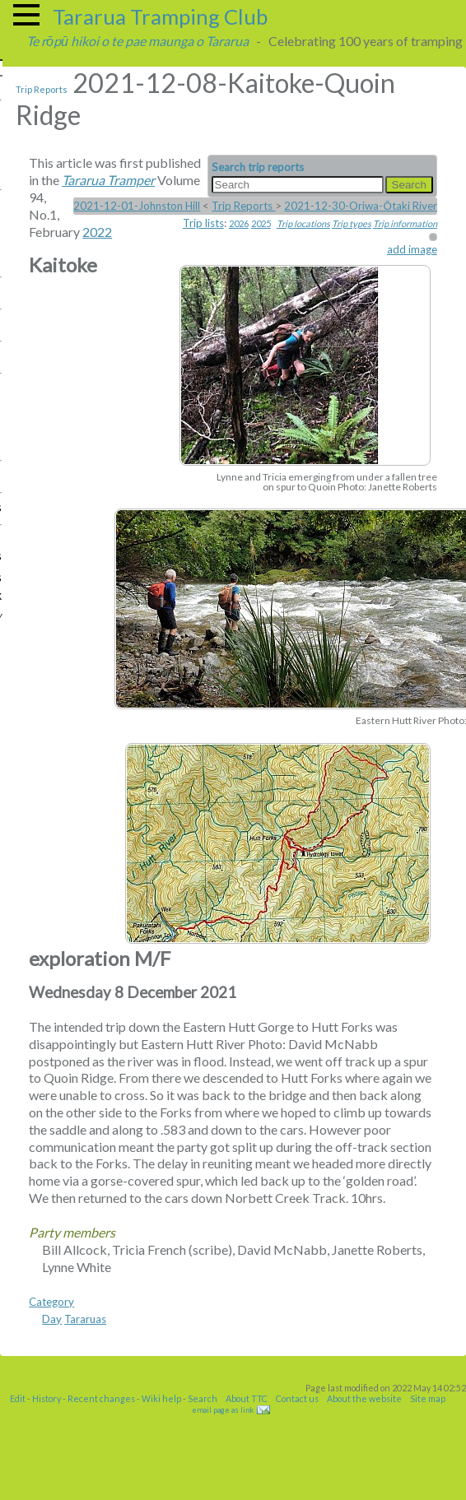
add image (412, 249)
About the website (364, 1398)
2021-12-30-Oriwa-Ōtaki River (360, 205)
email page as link (223, 1409)
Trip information (405, 223)
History (46, 1398)
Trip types (351, 223)
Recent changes (101, 1398)
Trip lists (203, 223)
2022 (97, 231)
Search (202, 1398)
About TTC (247, 1398)
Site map (427, 1398)
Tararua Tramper (108, 180)
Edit (18, 1398)
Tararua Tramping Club (160, 16)
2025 (261, 223)
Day (52, 1319)
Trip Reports (42, 89)
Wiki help (161, 1398)
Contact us (297, 1398)
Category (51, 1301)
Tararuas (85, 1319)
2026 (239, 223)
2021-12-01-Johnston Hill (136, 205)
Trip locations (303, 223)
